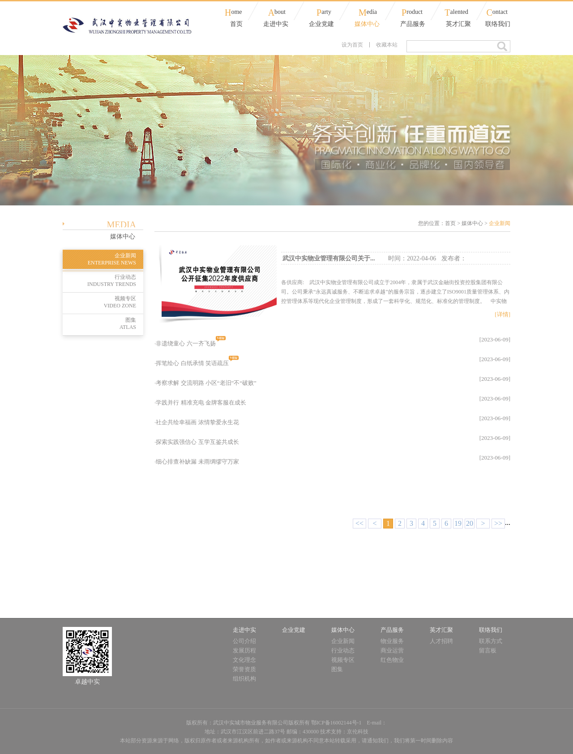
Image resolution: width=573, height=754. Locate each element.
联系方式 (490, 641)
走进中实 (275, 24)
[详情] (502, 314)
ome (233, 12)
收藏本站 (387, 45)
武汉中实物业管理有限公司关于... (328, 258)
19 (458, 523)
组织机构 (244, 679)
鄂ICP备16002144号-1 (336, 723)
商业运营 (392, 650)
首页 (236, 24)
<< (359, 523)
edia (368, 12)
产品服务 (412, 24)
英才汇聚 (458, 24)
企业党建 (321, 24)
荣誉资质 (244, 669)
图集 (99, 324)
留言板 (487, 650)
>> (498, 523)
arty (323, 12)
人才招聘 (441, 641)
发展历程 (244, 650)
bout (277, 12)
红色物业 (392, 660)
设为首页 (352, 45)
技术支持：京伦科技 (344, 731)
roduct (412, 12)
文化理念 (244, 660)
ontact (497, 12)
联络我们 (497, 24)
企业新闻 (99, 259)
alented (456, 12)
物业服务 (392, 641)
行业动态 (99, 281)
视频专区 (99, 302)
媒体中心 (367, 24)
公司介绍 (244, 641)
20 (469, 523)
